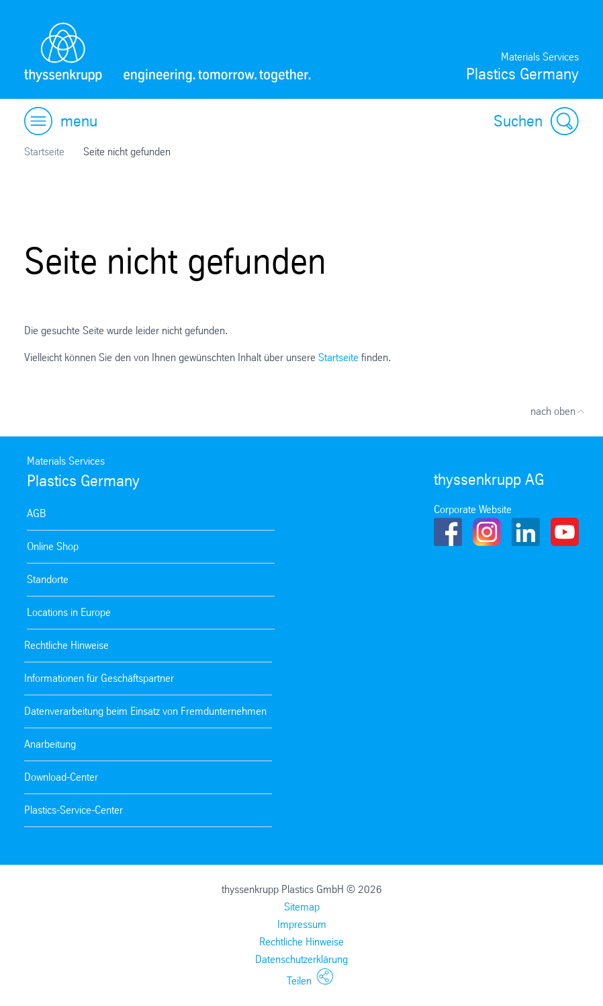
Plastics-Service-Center (73, 810)
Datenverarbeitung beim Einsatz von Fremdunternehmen (145, 711)
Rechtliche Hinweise (66, 645)
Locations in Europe (69, 612)
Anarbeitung (50, 744)
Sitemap (302, 906)
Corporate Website (473, 509)
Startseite (44, 151)
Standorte (47, 579)
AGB (36, 513)
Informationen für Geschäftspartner (99, 678)
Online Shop (53, 546)
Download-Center (61, 777)
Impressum (301, 924)
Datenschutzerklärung (301, 959)
